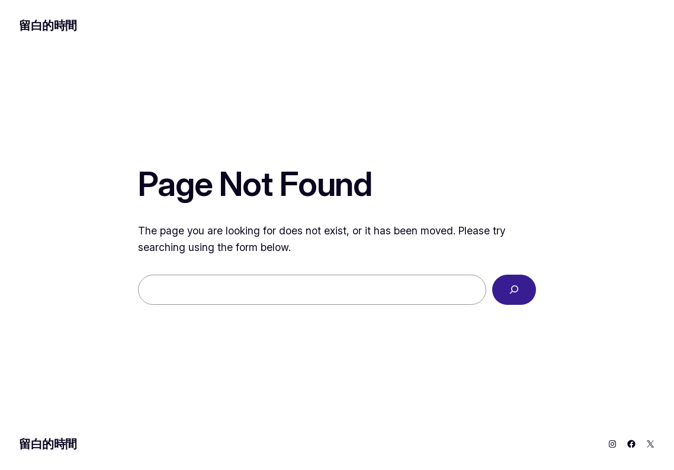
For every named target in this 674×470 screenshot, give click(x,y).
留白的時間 (48, 25)
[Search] (514, 290)
